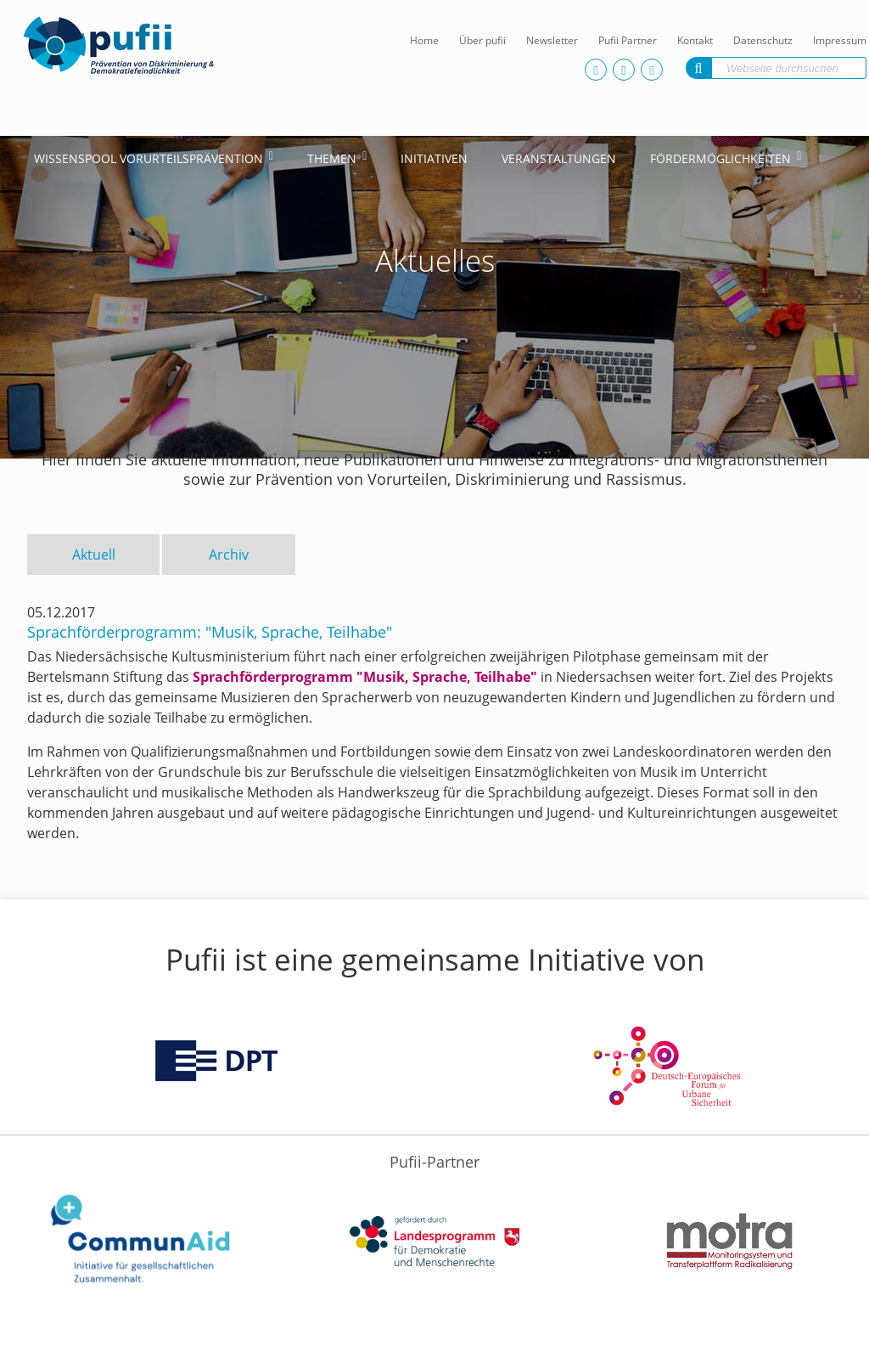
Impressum (839, 40)
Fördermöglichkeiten (720, 158)
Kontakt (695, 40)
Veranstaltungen (559, 158)
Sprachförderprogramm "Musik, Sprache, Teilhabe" (365, 676)
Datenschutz (763, 40)
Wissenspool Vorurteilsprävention (148, 158)
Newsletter (552, 40)
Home (424, 40)
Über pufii (482, 40)
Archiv (229, 554)
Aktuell (93, 554)
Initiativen (434, 158)
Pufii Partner (627, 40)
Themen (331, 158)
